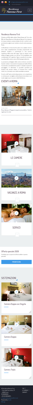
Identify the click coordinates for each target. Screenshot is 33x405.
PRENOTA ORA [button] (16, 262)
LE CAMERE (25, 390)
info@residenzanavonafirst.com (19, 2)
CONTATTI (24, 392)
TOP (23, 388)
